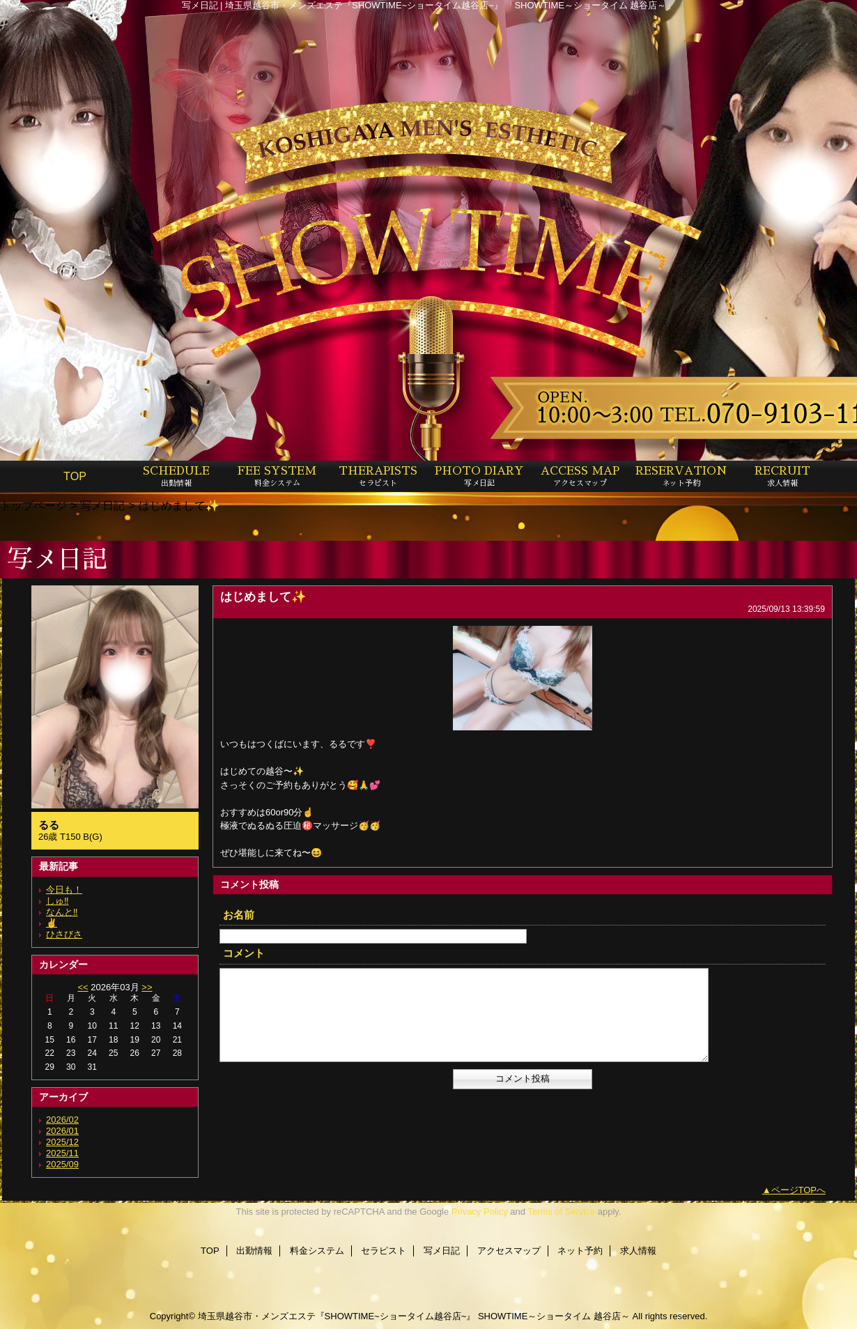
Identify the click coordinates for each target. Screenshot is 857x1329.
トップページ (33, 505)
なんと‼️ (62, 912)
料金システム (317, 1250)
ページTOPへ (798, 1190)
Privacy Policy (479, 1211)
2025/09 (62, 1164)
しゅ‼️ (57, 901)
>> (146, 987)
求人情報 (638, 1250)
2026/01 (62, 1131)
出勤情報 (254, 1250)
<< (82, 987)
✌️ (51, 923)
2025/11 (62, 1153)
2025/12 (62, 1142)
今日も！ (64, 889)
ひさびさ (64, 934)
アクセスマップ (509, 1250)
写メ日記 (102, 505)
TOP (74, 476)
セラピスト (383, 1250)
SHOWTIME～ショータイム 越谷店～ (554, 1316)
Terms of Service (561, 1211)
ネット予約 (580, 1250)
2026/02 (62, 1119)
